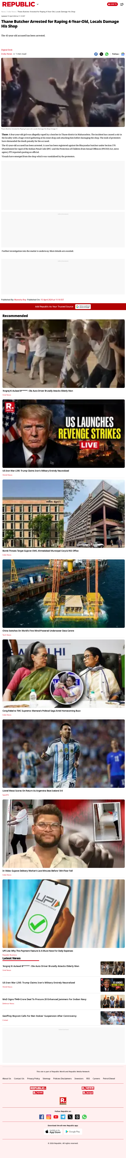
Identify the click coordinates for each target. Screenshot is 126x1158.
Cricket (5, 1020)
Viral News (6, 395)
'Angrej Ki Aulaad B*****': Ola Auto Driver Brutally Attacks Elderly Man (37, 390)
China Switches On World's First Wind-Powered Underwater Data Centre (38, 630)
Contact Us (19, 1078)
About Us (6, 1078)
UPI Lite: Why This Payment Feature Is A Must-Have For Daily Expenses (37, 950)
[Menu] (121, 4)
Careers (96, 1078)
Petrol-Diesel (109, 1078)
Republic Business (9, 955)
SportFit (5, 795)
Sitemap (46, 1078)
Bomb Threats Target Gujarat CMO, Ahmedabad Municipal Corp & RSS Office (40, 550)
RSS (88, 1078)
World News (7, 475)
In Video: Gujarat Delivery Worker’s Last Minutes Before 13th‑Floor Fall (37, 870)
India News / (12, 12)
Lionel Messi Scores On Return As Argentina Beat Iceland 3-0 (32, 790)
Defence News (8, 1003)
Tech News (6, 635)
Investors (79, 1078)
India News (6, 53)
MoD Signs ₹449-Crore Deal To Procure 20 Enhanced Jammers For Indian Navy (44, 999)
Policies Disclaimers (62, 1078)
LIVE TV (112, 4)
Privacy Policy (33, 1078)
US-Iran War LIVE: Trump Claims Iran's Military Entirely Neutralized (35, 470)
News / (4, 12)
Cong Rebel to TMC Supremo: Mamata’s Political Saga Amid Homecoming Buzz (41, 710)
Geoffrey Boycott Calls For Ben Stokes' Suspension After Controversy (39, 1016)
